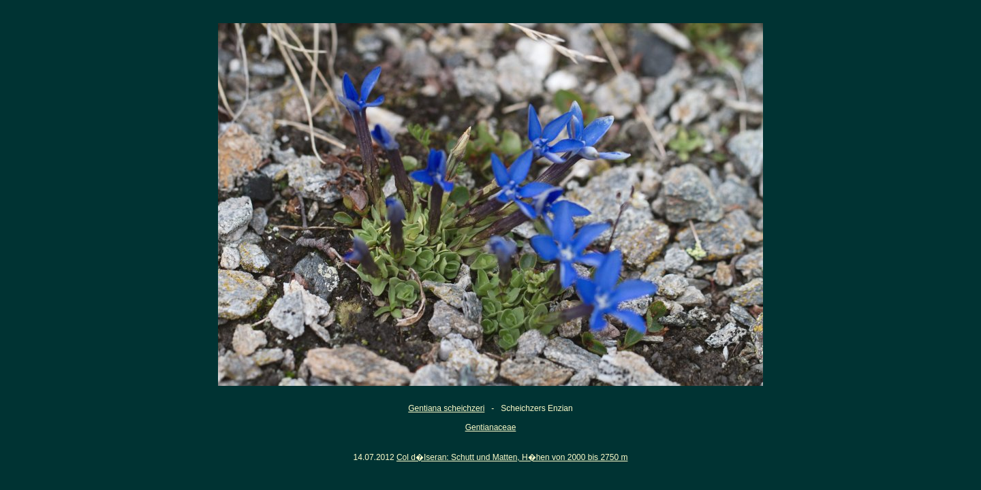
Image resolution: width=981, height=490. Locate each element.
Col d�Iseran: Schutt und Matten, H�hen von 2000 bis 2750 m (512, 457)
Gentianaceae (490, 427)
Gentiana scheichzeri (446, 408)
